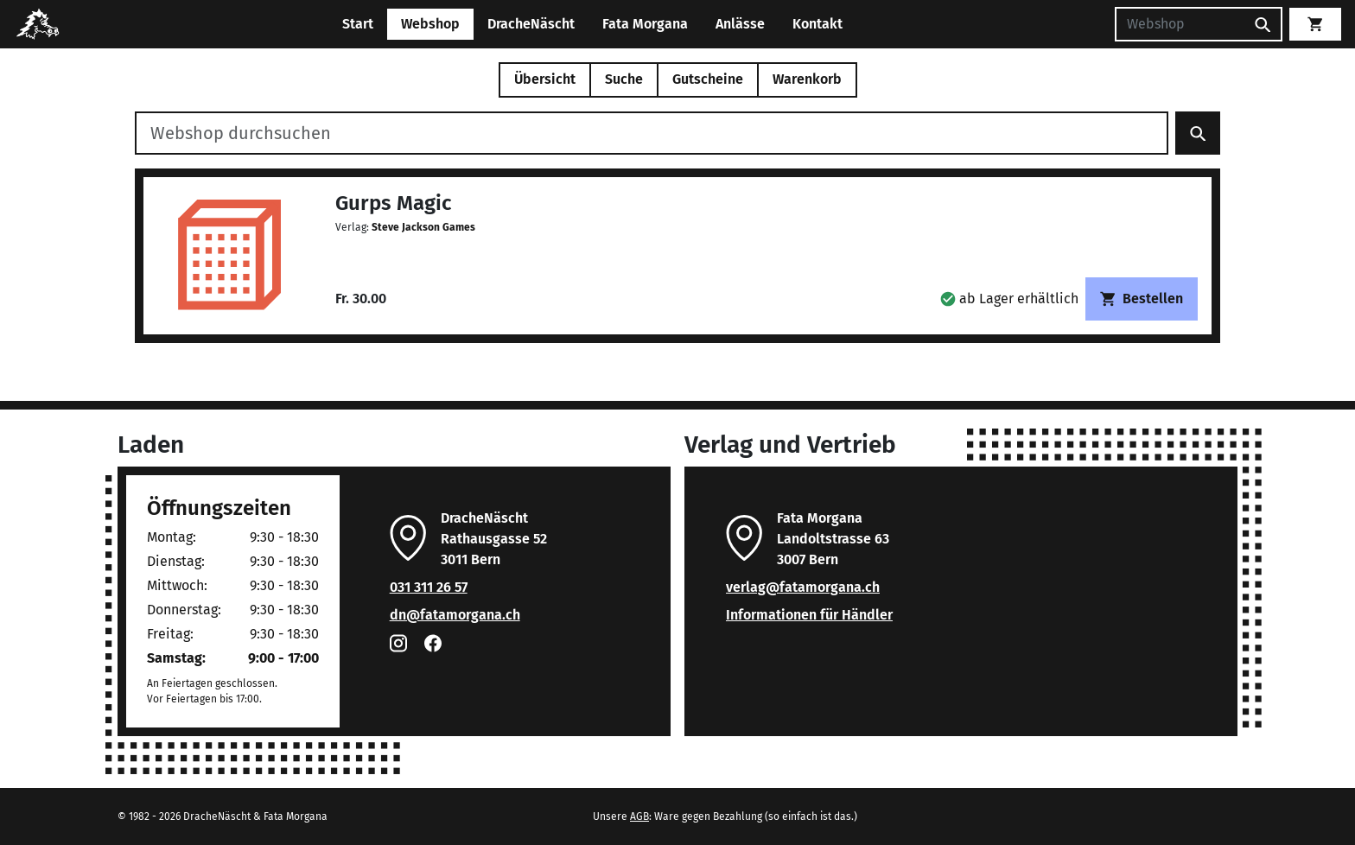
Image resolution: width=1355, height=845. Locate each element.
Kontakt (817, 24)
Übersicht (545, 79)
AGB (639, 816)
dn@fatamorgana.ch (455, 615)
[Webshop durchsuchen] (651, 133)
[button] (1009, 298)
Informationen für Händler (809, 615)
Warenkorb (807, 79)
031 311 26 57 (429, 587)
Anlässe (740, 24)
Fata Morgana (645, 24)
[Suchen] (1179, 24)
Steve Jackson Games (423, 227)
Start (357, 24)
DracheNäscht (531, 24)
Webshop (430, 24)
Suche (624, 79)
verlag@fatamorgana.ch (803, 587)
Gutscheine (707, 79)
